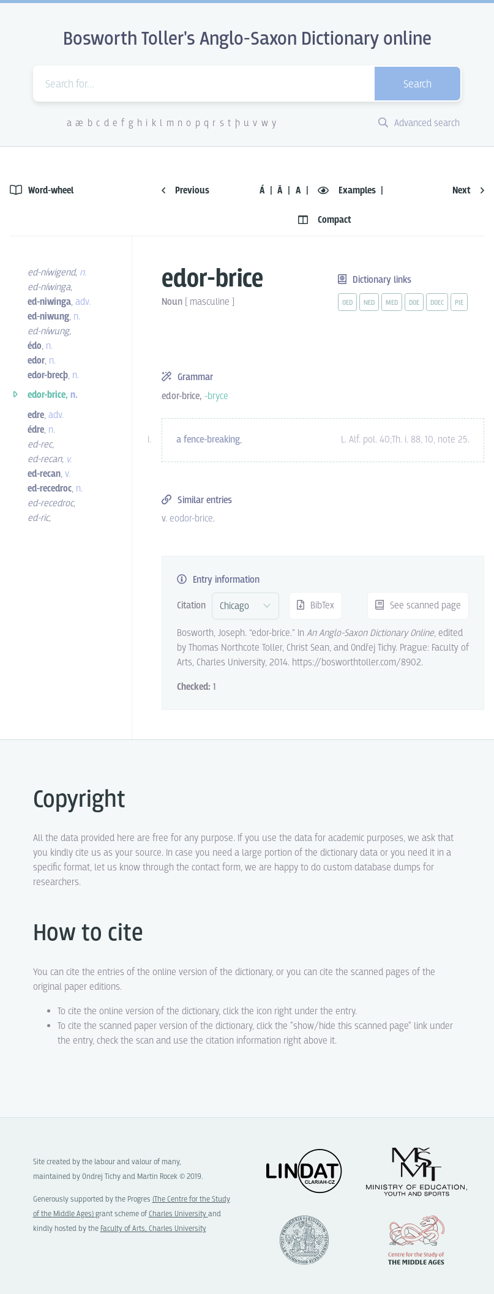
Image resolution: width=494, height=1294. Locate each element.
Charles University (178, 1214)
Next (468, 190)
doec (437, 303)
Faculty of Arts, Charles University (153, 1229)
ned (369, 303)
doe (414, 303)
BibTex (315, 605)
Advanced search (419, 123)
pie (459, 303)
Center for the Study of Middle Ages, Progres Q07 (416, 1240)
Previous (185, 190)
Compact (324, 220)
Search (417, 85)
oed (347, 303)
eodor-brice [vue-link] (191, 518)
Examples (348, 190)
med (392, 303)
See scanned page (418, 605)
